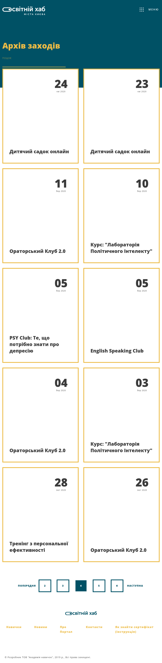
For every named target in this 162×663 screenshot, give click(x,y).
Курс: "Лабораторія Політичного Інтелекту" (121, 247)
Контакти (94, 627)
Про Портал (66, 629)
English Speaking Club (117, 350)
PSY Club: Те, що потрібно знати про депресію (34, 344)
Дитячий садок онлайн (39, 151)
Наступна (135, 585)
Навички (14, 627)
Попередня (27, 585)
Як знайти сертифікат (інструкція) (134, 629)
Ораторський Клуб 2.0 (37, 251)
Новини (40, 627)
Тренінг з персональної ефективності (38, 546)
